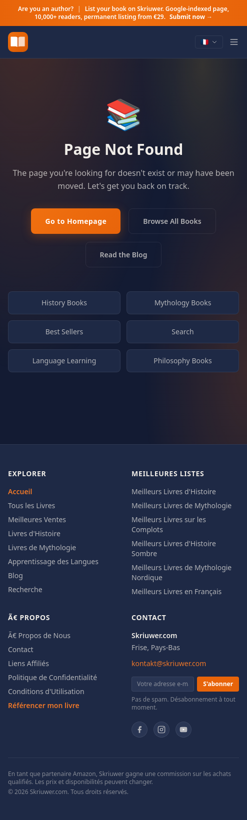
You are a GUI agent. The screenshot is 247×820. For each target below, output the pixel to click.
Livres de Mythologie (42, 547)
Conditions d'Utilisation (46, 691)
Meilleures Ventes (37, 519)
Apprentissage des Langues (53, 561)
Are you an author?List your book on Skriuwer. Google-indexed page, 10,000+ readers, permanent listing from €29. (123, 12)
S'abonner (218, 684)
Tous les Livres (31, 505)
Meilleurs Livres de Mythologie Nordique (182, 572)
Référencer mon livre (44, 705)
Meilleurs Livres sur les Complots (169, 524)
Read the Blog (124, 254)
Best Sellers (65, 331)
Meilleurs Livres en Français (177, 591)
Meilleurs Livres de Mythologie (182, 505)
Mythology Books (183, 302)
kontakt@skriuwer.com (169, 663)
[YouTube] (184, 730)
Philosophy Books (183, 360)
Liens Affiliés (28, 663)
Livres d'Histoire (34, 533)
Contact (21, 649)
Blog (15, 575)
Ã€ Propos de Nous (39, 635)
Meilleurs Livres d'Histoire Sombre (174, 548)
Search (183, 331)
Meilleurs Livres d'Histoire (174, 491)
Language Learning (64, 360)
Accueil (20, 491)
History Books (64, 302)
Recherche (25, 589)
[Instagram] (162, 730)
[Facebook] (140, 730)
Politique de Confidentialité (52, 677)
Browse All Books (172, 221)
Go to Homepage (75, 221)
